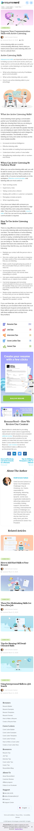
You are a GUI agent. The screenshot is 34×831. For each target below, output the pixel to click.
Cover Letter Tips (8, 762)
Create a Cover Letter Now (11, 745)
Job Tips (5, 756)
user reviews (13, 445)
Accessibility (27, 815)
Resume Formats (8, 715)
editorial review (7, 436)
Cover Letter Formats (9, 738)
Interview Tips (7, 759)
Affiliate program (8, 782)
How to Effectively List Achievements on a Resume (8, 462)
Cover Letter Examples (9, 732)
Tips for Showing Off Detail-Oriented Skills (13, 644)
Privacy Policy (19, 815)
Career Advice (9, 7)
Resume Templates (8, 712)
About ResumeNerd (8, 776)
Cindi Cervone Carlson (21, 478)
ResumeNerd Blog (8, 768)
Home (2, 7)
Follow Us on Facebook (10, 785)
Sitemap (17, 817)
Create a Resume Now (9, 721)
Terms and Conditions (9, 815)
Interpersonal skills (7, 59)
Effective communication (16, 178)
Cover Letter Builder (9, 729)
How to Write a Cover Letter (11, 742)
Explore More (19, 829)
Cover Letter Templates (10, 735)
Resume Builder (7, 706)
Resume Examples (8, 709)
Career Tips (18, 7)
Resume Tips (6, 753)
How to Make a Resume (10, 718)
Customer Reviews (8, 779)
